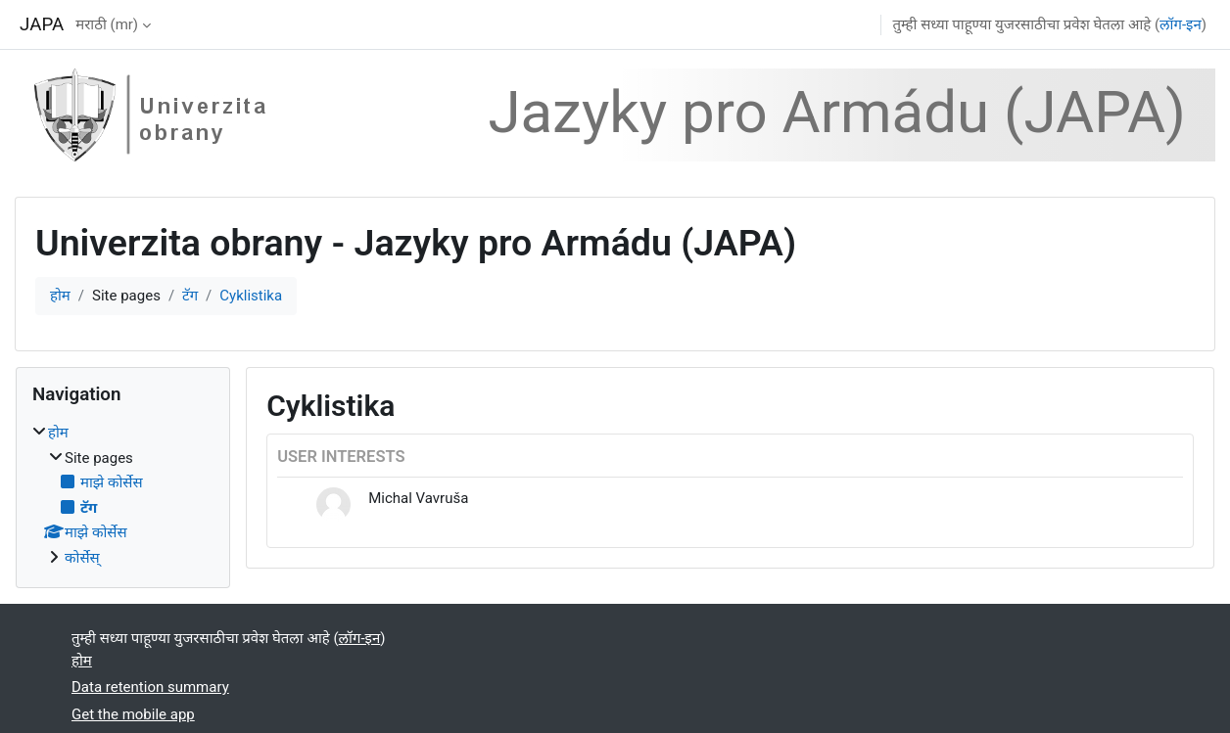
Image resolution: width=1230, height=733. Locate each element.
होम (60, 295)
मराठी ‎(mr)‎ (106, 24)
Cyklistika (250, 295)
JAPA (42, 24)
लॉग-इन (1180, 24)
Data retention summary (150, 687)
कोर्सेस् (82, 558)
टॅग (190, 295)
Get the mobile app (133, 714)
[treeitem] (122, 495)
